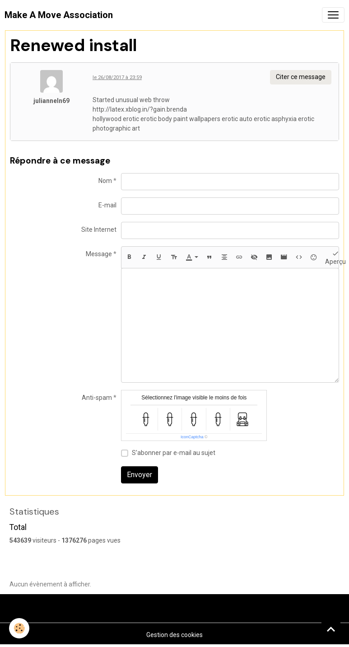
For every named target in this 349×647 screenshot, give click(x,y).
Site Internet (98, 229)
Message (99, 254)
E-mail (107, 205)
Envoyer (139, 474)
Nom (105, 180)
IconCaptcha (192, 437)
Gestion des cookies (174, 634)
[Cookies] (19, 628)
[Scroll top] (331, 629)
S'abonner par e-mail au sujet (173, 452)
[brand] (59, 15)
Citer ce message (301, 76)
